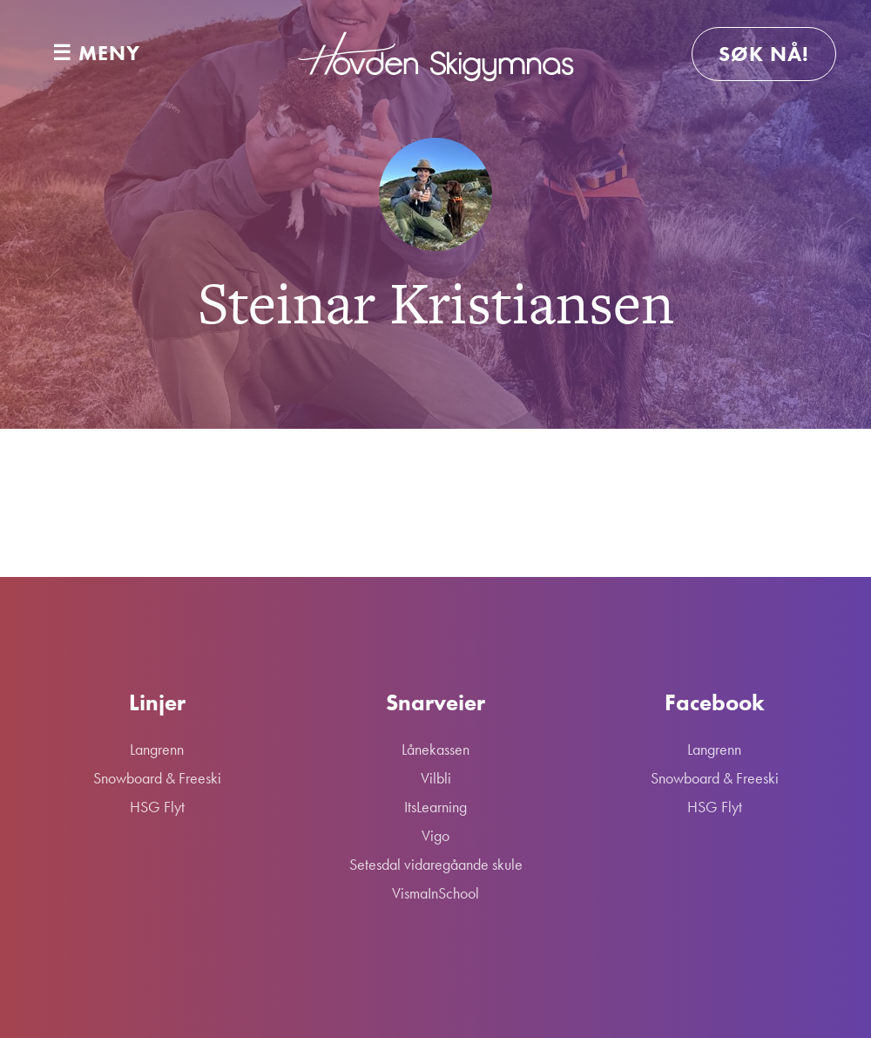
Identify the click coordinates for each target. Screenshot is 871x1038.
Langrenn (157, 749)
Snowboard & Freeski (157, 778)
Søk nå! (764, 53)
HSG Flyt (157, 807)
